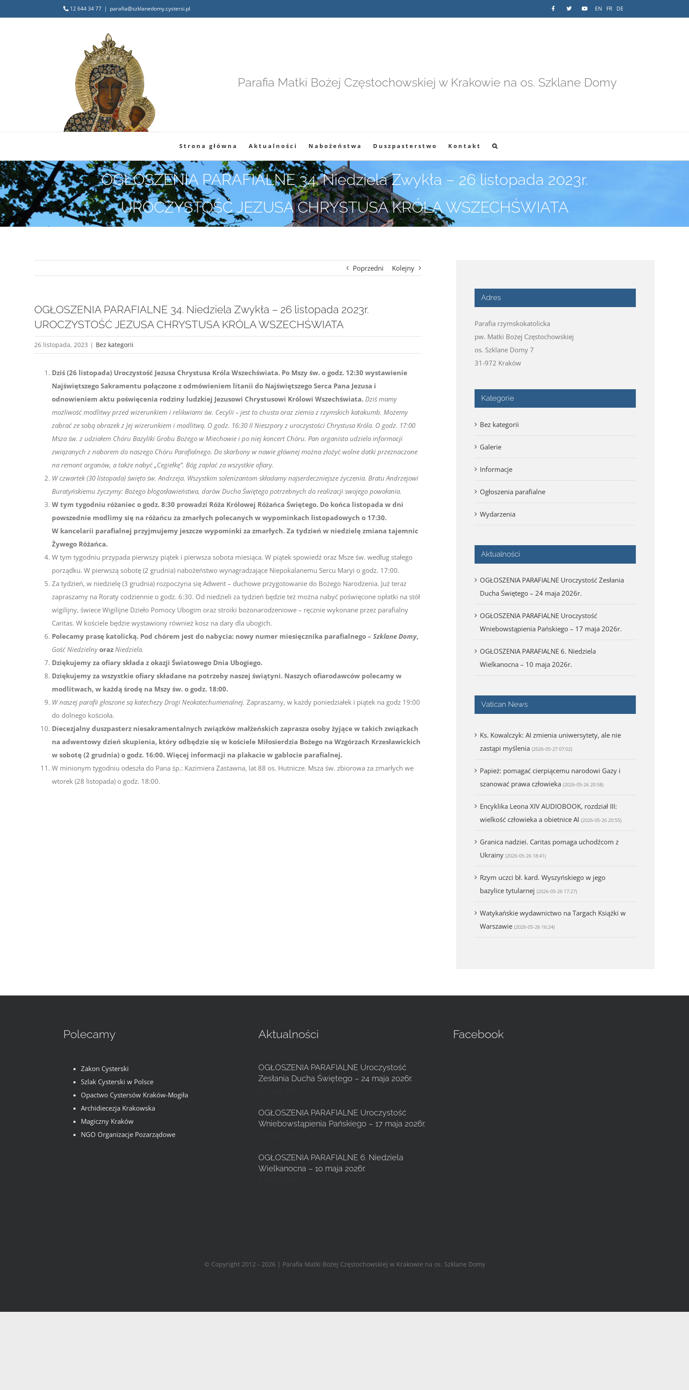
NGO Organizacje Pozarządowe (128, 1134)
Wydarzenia (497, 514)
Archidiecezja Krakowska (118, 1108)
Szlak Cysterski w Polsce (117, 1081)
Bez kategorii (115, 344)
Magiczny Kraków (107, 1121)
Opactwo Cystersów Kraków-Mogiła (134, 1094)
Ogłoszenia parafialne (512, 491)
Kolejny (403, 268)
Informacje (496, 469)
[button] (495, 146)
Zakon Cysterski (105, 1068)
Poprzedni (368, 268)
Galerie (490, 446)
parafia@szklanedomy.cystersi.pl (150, 8)
